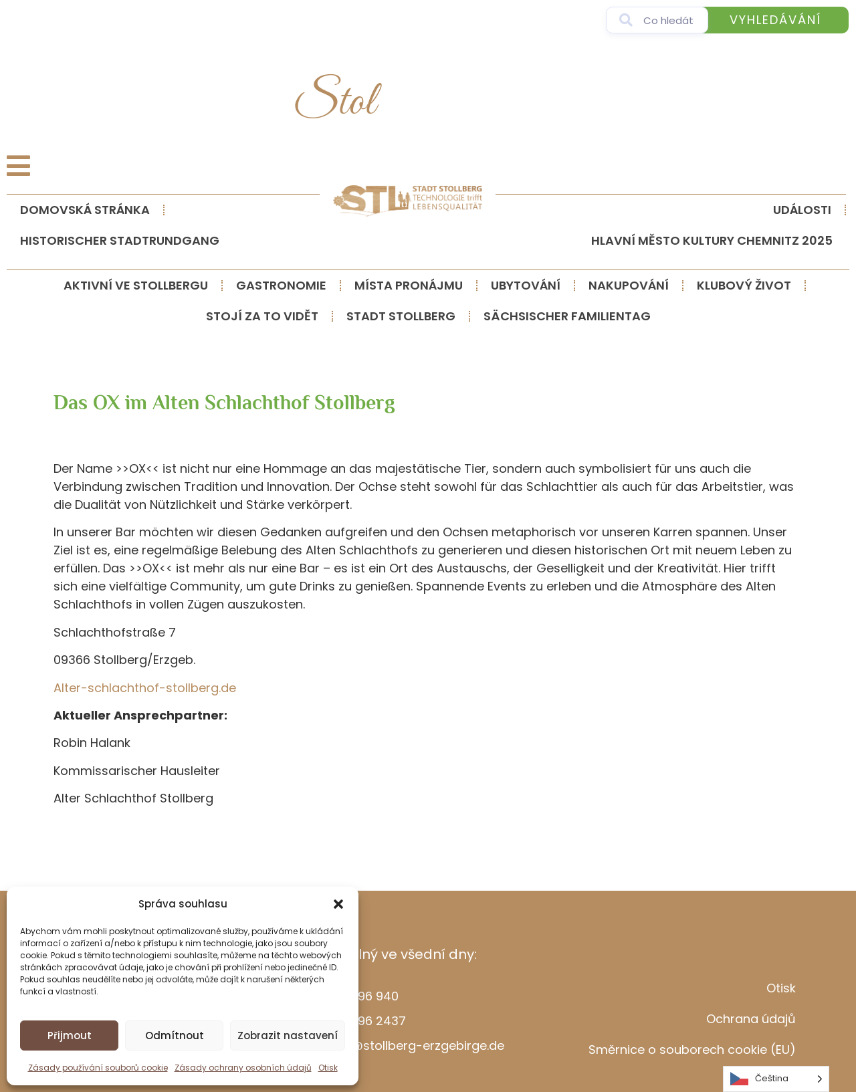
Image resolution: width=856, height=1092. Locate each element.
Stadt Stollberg (400, 316)
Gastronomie (281, 285)
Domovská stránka (85, 209)
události (802, 209)
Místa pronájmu (408, 285)
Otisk (328, 1067)
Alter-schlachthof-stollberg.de (145, 687)
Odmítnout (174, 1035)
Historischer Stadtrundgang (119, 240)
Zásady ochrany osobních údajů (243, 1067)
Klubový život (744, 285)
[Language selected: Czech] (776, 1079)
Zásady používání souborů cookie (98, 1067)
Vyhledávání (775, 19)
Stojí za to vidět (262, 316)
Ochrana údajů (751, 1018)
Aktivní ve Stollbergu (136, 285)
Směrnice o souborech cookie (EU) (692, 1049)
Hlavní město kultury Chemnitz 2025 (712, 240)
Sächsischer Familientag (567, 316)
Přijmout (69, 1035)
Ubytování (525, 285)
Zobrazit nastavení (287, 1035)
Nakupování (628, 285)
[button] (338, 904)
